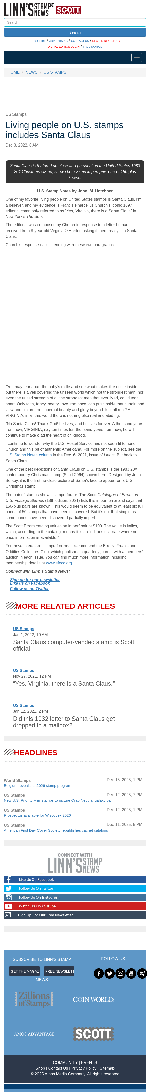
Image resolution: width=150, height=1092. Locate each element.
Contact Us (58, 1068)
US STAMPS (55, 72)
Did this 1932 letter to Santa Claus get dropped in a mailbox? (64, 722)
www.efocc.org (59, 563)
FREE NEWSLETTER (59, 971)
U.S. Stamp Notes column (29, 455)
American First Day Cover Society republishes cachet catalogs (56, 830)
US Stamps (23, 629)
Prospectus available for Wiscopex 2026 (37, 815)
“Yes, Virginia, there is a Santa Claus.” (64, 683)
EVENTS (89, 1062)
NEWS (31, 72)
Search (75, 32)
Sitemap (107, 1068)
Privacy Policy (84, 1068)
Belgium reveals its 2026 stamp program (37, 785)
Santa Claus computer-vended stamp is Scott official (73, 645)
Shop (40, 1068)
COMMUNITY (65, 1062)
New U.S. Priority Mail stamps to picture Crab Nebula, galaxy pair (58, 800)
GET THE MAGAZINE (25, 971)
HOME (14, 72)
